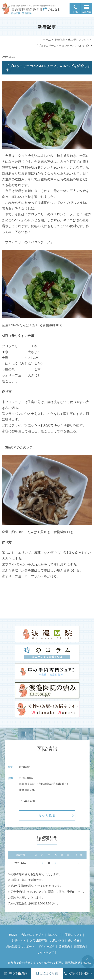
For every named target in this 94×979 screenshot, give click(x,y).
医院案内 (79, 946)
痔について (54, 934)
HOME (13, 934)
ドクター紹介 (46, 946)
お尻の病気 (57, 940)
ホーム (47, 39)
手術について (73, 934)
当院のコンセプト (32, 934)
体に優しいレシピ (78, 39)
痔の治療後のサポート (20, 946)
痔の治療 (73, 940)
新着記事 (60, 39)
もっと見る (47, 815)
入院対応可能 (38, 940)
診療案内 (64, 946)
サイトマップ (45, 952)
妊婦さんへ (19, 940)
